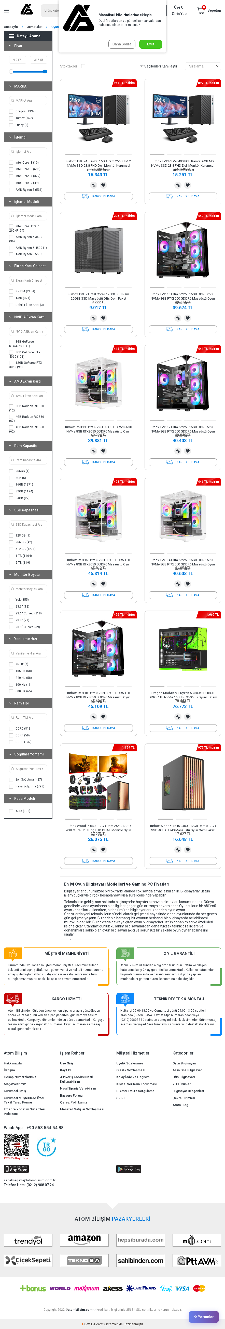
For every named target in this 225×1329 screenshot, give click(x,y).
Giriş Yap (179, 14)
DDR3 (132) (20, 742)
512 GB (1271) (22, 549)
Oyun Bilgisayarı (184, 1063)
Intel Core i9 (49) (24, 183)
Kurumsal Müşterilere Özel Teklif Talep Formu (24, 1100)
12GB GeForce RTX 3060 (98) (25, 365)
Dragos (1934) (22, 112)
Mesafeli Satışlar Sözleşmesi (82, 1109)
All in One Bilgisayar (187, 1070)
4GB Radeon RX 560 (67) (26, 419)
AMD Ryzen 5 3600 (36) (25, 239)
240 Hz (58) (20, 678)
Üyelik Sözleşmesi (130, 1063)
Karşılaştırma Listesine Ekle (93, 185)
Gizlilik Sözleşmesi (130, 1070)
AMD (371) (19, 298)
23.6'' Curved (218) (25, 614)
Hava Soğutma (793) (26, 787)
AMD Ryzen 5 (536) (26, 190)
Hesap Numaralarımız (20, 1077)
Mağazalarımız (15, 1084)
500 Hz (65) (20, 691)
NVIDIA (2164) (22, 291)
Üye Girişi (67, 1063)
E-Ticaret (97, 1324)
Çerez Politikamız (73, 1102)
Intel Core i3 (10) (24, 163)
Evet (150, 44)
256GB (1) (19, 471)
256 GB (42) (20, 542)
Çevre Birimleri (184, 1098)
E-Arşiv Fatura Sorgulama (135, 1091)
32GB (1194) (21, 492)
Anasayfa (11, 27)
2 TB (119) (19, 563)
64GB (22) (19, 498)
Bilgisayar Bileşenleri (188, 1091)
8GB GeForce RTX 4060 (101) (24, 354)
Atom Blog (180, 1105)
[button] (72, 154)
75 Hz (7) (18, 664)
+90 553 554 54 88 (45, 1127)
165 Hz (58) (20, 671)
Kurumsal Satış (15, 1091)
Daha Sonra (121, 44)
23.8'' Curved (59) (24, 627)
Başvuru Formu (71, 1095)
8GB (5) (17, 478)
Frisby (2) (18, 125)
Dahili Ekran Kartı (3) (26, 305)
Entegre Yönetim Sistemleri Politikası (24, 1111)
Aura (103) (19, 811)
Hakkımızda (13, 1063)
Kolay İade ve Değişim (132, 1077)
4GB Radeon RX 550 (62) (26, 429)
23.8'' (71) (19, 620)
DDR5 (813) (20, 729)
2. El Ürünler (182, 1084)
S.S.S (120, 1098)
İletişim (9, 1070)
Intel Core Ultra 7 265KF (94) (24, 228)
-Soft (86, 1324)
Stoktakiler (72, 66)
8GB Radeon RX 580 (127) (26, 408)
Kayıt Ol (65, 1070)
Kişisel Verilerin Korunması (136, 1084)
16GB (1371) (21, 485)
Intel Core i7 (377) (24, 176)
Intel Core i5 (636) (24, 169)
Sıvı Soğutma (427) (25, 780)
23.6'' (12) (19, 607)
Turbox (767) (21, 118)
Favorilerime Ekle (103, 185)
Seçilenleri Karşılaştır (158, 66)
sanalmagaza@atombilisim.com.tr (29, 1180)
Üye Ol (179, 7)
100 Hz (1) (19, 685)
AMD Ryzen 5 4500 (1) (28, 248)
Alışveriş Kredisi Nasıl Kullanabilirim (76, 1079)
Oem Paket (35, 27)
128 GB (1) (19, 535)
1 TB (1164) (20, 556)
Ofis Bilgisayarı (184, 1077)
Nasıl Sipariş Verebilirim (78, 1088)
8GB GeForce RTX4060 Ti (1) (21, 344)
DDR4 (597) (20, 735)
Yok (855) (19, 600)
